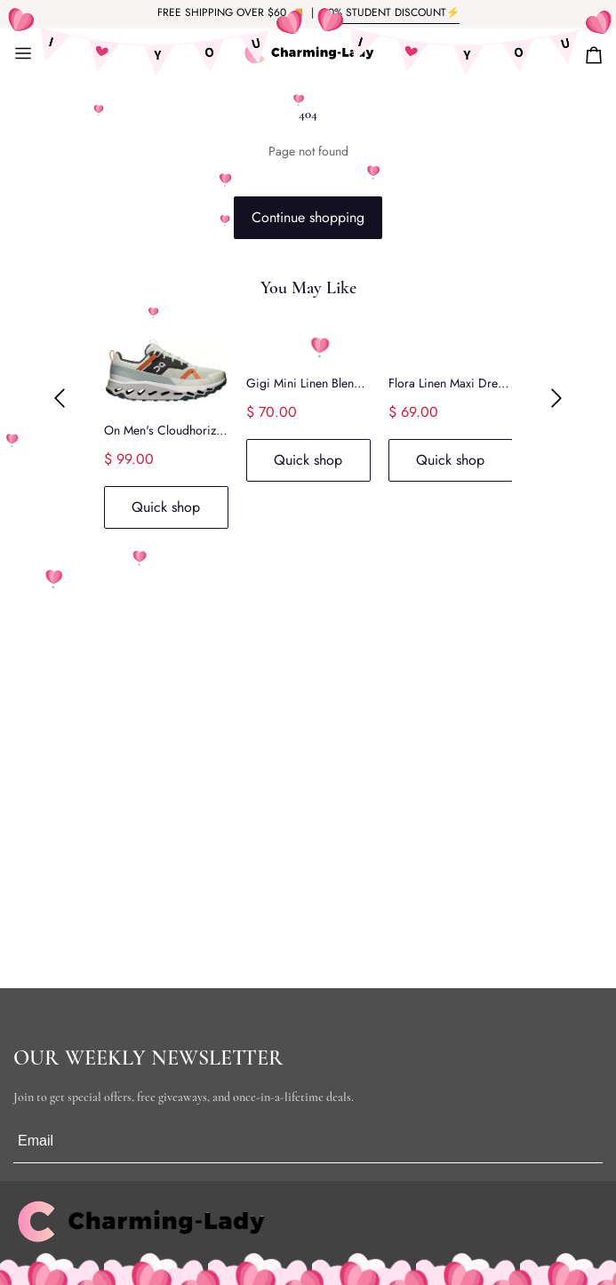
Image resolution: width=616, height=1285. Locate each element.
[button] (59, 398)
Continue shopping (308, 217)
